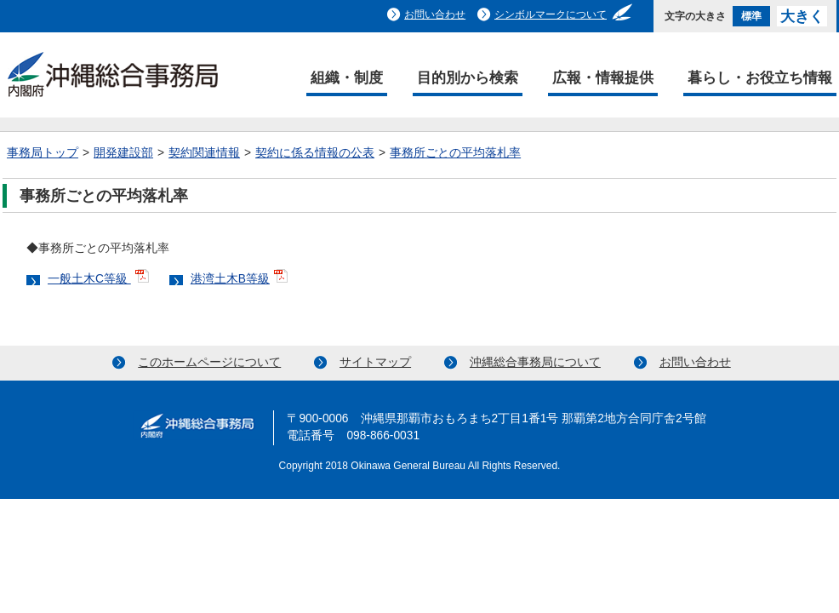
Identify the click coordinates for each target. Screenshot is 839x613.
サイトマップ (375, 362)
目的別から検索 (467, 77)
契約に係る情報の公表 (314, 152)
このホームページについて (209, 362)
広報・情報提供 (603, 77)
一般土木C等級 (89, 278)
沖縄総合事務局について (535, 362)
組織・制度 (347, 77)
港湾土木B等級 (230, 278)
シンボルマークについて (550, 14)
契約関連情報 (204, 152)
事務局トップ (42, 152)
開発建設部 (123, 152)
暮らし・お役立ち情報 (760, 77)
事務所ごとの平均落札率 (455, 152)
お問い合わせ (434, 14)
